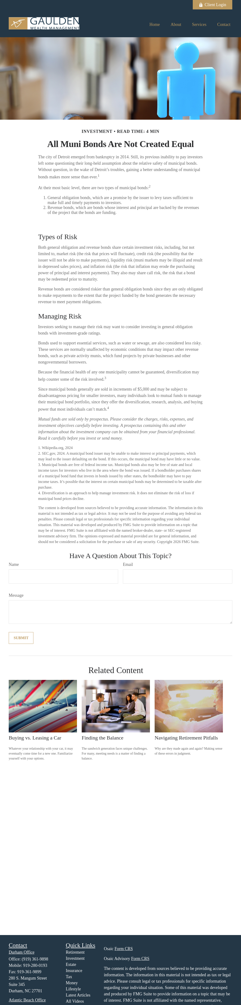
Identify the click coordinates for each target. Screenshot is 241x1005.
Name (14, 564)
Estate (71, 964)
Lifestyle (73, 989)
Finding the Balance (102, 738)
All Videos (75, 1001)
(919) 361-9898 (35, 959)
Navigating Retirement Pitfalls (186, 738)
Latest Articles (78, 995)
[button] (155, 24)
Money (72, 982)
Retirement (75, 952)
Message (16, 595)
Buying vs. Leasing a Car (35, 738)
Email (128, 564)
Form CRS (124, 948)
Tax (69, 976)
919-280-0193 (35, 965)
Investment (75, 958)
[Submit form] (21, 638)
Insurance (74, 970)
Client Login (212, 4)
